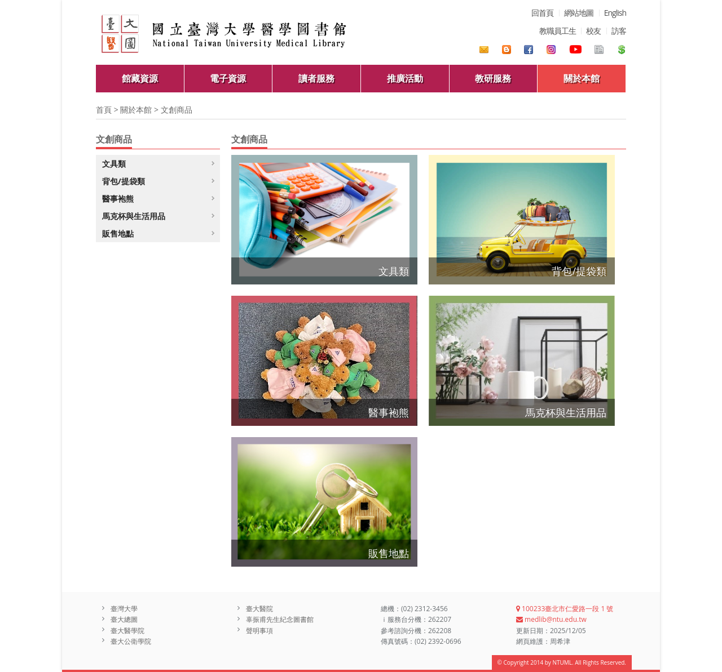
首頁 (104, 109)
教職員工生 (557, 30)
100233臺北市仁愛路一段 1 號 (564, 608)
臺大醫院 (259, 608)
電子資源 (228, 78)
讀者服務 (316, 78)
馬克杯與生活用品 (565, 412)
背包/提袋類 (579, 271)
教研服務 (493, 78)
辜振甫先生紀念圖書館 (280, 619)
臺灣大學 (124, 608)
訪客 (618, 30)
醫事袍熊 (388, 412)
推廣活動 (405, 78)
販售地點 (388, 553)
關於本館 (581, 78)
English (615, 12)
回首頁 (542, 12)
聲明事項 (259, 630)
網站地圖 (578, 12)
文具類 (393, 271)
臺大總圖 (124, 619)
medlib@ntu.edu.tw (551, 619)
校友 (593, 30)
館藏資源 (140, 78)
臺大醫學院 (127, 630)
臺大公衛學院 (131, 641)
